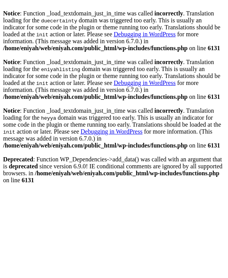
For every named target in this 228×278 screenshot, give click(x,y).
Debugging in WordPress (144, 34)
